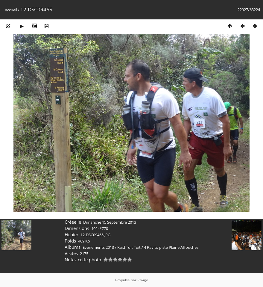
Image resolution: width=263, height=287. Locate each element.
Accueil (11, 10)
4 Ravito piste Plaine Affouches (171, 247)
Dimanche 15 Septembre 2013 (109, 222)
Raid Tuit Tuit (129, 247)
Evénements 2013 (98, 247)
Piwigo (142, 280)
